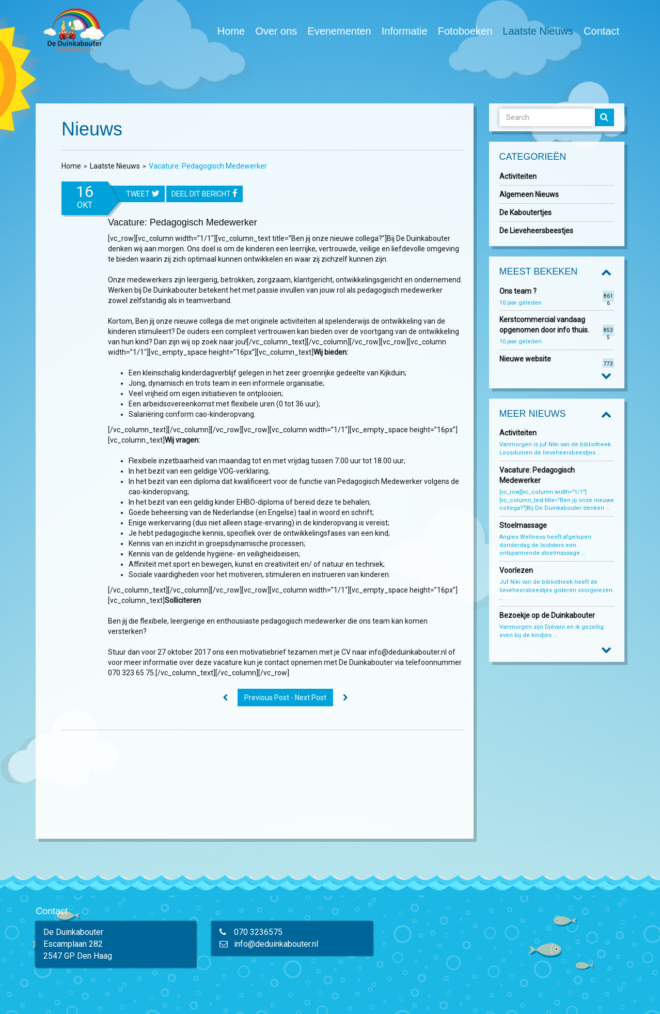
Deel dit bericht (204, 194)
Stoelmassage (523, 525)
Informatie (405, 31)
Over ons (276, 31)
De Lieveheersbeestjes (536, 230)
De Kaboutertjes (525, 212)
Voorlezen (516, 570)
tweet (143, 194)
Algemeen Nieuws (529, 194)
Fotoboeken (465, 30)
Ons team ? (518, 291)
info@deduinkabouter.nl (276, 944)
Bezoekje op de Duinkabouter (547, 615)
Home (231, 31)
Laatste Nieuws (537, 31)
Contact (601, 31)
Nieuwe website (525, 359)
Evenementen (339, 31)
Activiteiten (518, 176)
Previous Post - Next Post (285, 697)
